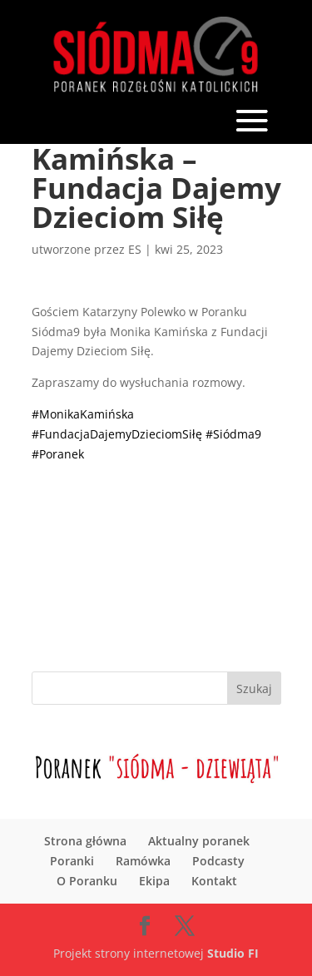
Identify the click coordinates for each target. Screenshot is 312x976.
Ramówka (143, 861)
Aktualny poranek (199, 841)
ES (134, 249)
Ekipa (154, 881)
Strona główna (85, 841)
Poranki (72, 861)
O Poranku (87, 881)
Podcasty (218, 861)
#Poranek (58, 454)
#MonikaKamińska (83, 414)
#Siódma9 (233, 434)
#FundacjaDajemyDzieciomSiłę (117, 434)
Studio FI (233, 953)
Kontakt (214, 881)
